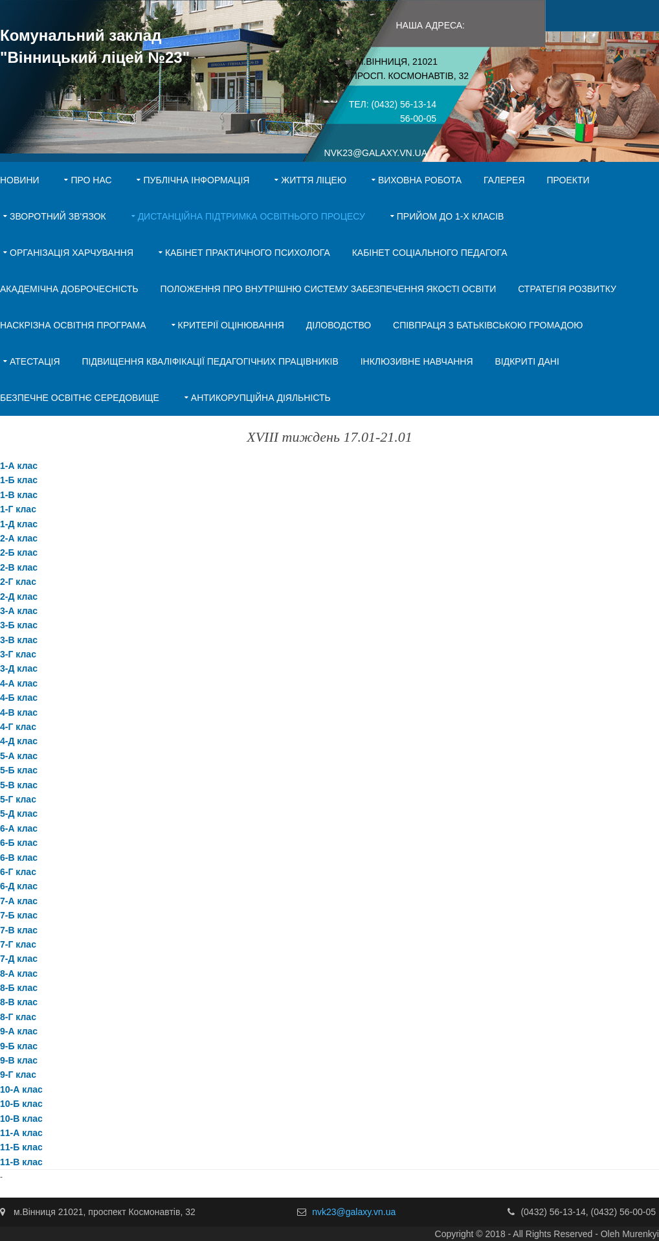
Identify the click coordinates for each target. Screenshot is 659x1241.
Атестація (35, 361)
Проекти (567, 180)
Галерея (504, 180)
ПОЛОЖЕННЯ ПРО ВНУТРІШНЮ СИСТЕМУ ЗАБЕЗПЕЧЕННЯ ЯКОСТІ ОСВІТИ (329, 289)
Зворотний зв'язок (58, 216)
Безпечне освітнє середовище (79, 398)
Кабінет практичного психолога (247, 252)
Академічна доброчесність (69, 289)
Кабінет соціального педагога (430, 252)
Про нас (91, 180)
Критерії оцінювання (231, 325)
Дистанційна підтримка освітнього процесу (251, 216)
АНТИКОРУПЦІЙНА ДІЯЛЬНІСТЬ (261, 398)
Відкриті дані (527, 361)
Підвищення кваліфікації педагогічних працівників (210, 361)
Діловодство (338, 325)
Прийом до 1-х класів (450, 216)
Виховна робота (420, 180)
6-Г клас (18, 872)
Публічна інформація (196, 180)
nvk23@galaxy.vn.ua (354, 1212)
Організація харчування (71, 252)
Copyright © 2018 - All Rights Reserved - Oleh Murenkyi (547, 1234)
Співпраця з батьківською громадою (488, 325)
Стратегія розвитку (567, 289)
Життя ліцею (313, 180)
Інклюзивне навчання (417, 361)
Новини (19, 180)
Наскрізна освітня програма (73, 325)
